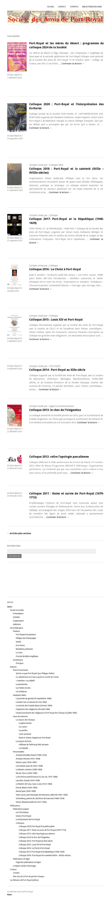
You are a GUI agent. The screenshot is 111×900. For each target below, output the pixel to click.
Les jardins (23, 730)
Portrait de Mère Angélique (27, 656)
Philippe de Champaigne (26, 638)
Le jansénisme (21, 684)
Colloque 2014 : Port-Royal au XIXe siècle (57, 369)
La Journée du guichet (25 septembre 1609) (33, 698)
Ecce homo (20, 645)
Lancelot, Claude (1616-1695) (28, 780)
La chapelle (23, 748)
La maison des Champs (25, 720)
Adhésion (17, 624)
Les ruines (23, 727)
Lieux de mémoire (20, 716)
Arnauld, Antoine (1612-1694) (28, 759)
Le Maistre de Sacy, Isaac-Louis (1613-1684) (34, 784)
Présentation (18, 613)
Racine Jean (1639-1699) (26, 791)
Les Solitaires (21, 691)
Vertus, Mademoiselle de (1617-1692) (31, 802)
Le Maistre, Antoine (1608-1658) (29, 769)
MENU (9, 607)
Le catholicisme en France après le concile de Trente (37, 677)
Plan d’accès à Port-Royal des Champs (28, 876)
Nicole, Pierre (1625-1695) (26, 773)
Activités (16, 617)
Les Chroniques (22, 812)
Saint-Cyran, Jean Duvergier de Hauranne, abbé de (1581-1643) (42, 795)
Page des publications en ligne (28, 862)
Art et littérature (16, 628)
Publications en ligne (21, 859)
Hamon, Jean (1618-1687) (26, 762)
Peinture (16, 631)
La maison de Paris (23, 741)
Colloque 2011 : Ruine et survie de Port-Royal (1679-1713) (42, 830)
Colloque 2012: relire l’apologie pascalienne (59, 456)
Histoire (13, 667)
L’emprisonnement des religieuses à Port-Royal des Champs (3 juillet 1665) (46, 713)
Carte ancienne (25, 734)
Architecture (18, 660)
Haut (9, 894)
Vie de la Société (17, 610)
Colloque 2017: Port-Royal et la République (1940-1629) (41, 852)
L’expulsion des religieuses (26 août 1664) (33, 709)
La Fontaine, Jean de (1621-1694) (29, 766)
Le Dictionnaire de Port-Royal (28, 819)
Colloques (20, 823)
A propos (74, 7)
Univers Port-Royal (23, 816)
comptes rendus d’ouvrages (24, 866)
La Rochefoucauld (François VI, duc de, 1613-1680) (37, 777)
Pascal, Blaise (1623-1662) (26, 787)
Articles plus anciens (19, 533)
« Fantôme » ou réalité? (25, 681)
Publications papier (21, 809)
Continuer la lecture (73, 63)
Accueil (50, 7)
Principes (19, 663)
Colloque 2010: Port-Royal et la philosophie (36, 826)
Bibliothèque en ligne (92, 7)
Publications (15, 806)
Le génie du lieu (25, 723)
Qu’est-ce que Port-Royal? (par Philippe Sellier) (35, 673)
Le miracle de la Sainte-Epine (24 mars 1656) (34, 705)
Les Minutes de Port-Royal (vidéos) (24, 880)
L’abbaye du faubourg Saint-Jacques (34, 744)
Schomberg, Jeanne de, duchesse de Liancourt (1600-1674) (40, 798)
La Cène (19, 653)
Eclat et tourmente (20, 670)
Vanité (18, 642)
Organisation (18, 621)
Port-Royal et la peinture (26, 634)
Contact (62, 7)
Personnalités (18, 752)
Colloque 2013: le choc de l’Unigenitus (55, 410)
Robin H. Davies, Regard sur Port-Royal (34, 738)
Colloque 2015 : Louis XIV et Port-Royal (56, 319)
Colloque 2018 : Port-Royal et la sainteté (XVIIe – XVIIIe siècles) (45, 855)
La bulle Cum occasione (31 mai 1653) (31, 702)
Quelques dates (19, 695)
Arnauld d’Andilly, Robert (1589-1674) (31, 755)
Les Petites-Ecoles (23, 688)
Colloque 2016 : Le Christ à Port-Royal (55, 269)
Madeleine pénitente (24, 649)
